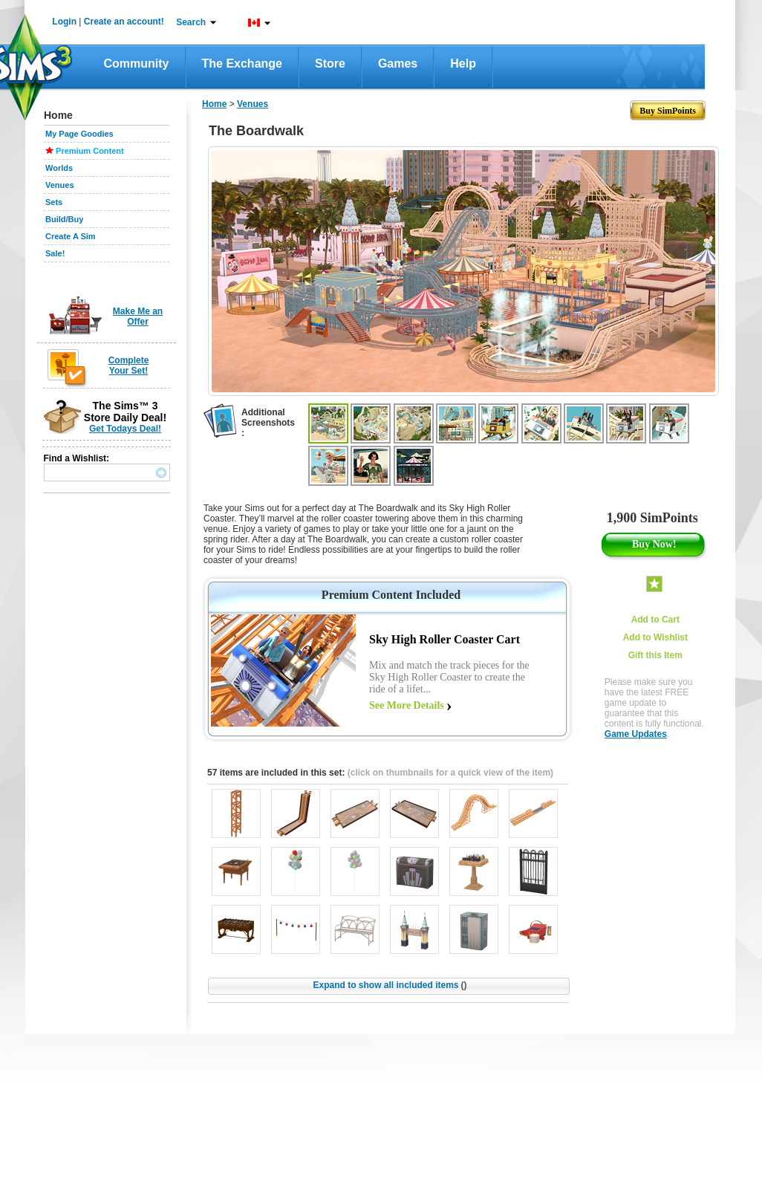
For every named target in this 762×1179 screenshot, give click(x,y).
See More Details (406, 705)
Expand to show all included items (389, 985)
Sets (53, 202)
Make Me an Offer (138, 316)
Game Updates (636, 734)
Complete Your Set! (128, 365)
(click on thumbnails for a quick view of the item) (450, 772)
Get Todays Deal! (125, 428)
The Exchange (242, 63)
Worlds (59, 167)
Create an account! (124, 21)
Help (463, 63)
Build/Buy (64, 219)
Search (191, 22)
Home (214, 104)
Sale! (55, 253)
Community (136, 63)
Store (330, 63)
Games (397, 63)
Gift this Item (655, 655)
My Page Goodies (79, 133)
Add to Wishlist (655, 637)
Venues (59, 185)
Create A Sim (70, 236)
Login (64, 21)
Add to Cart (655, 619)
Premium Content (90, 150)
